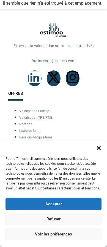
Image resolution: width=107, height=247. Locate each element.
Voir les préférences (53, 234)
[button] (98, 148)
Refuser (53, 219)
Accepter (53, 203)
